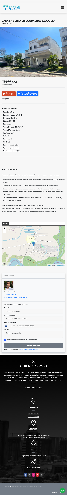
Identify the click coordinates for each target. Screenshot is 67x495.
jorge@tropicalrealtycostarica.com (16, 297)
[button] (64, 52)
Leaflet (49, 265)
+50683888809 (11, 294)
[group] (33, 52)
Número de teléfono (10, 322)
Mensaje (7, 329)
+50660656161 (33, 414)
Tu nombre (7, 308)
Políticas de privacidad (33, 388)
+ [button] (4, 228)
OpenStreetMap (61, 265)
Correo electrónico (10, 315)
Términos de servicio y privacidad (29, 349)
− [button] (4, 231)
